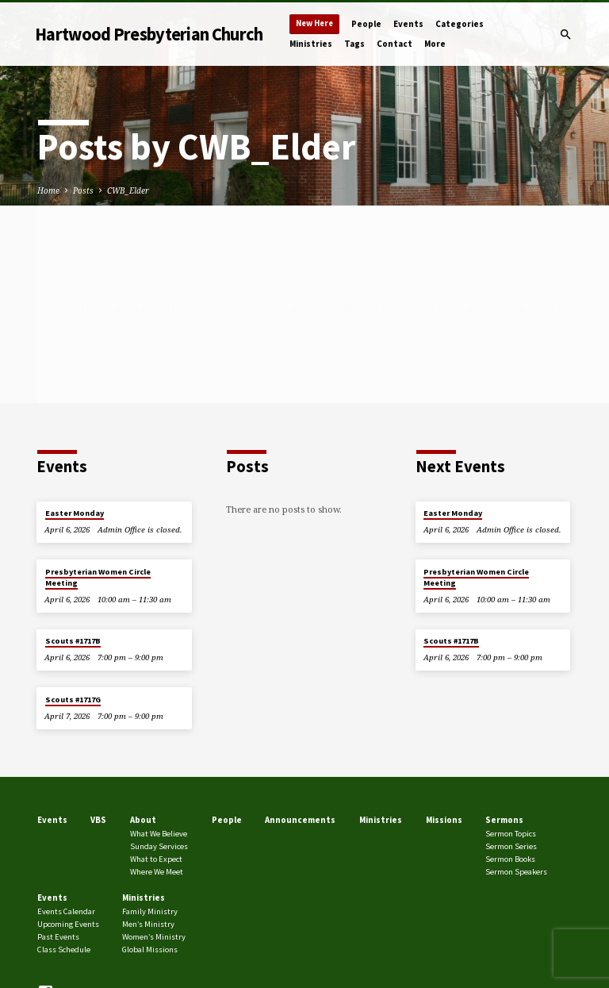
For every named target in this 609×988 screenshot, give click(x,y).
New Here (314, 23)
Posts (83, 190)
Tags (354, 43)
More (435, 43)
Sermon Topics (510, 833)
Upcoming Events (68, 924)
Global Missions (150, 949)
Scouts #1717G (73, 699)
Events (408, 23)
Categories (459, 23)
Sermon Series (511, 846)
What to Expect (156, 859)
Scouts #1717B (73, 641)
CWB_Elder (128, 190)
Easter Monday (74, 513)
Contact (394, 43)
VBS (98, 819)
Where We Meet (156, 872)
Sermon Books (510, 859)
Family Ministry (150, 911)
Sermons (504, 819)
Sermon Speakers (516, 872)
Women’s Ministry (154, 937)
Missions (444, 819)
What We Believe (158, 833)
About (143, 819)
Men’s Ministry (148, 924)
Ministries (310, 43)
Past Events (58, 937)
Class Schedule (63, 949)
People (366, 23)
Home (48, 190)
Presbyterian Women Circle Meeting (98, 577)
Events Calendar (66, 911)
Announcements (300, 819)
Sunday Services (159, 846)
